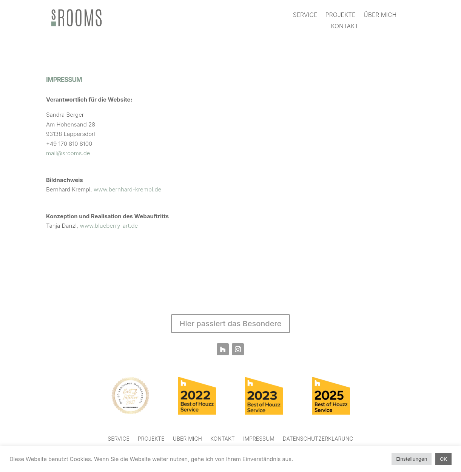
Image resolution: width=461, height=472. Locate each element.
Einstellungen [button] (411, 459)
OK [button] (443, 459)
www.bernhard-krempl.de (127, 189)
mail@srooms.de (68, 153)
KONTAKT (344, 26)
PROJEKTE (340, 15)
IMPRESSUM (258, 439)
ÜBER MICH (380, 15)
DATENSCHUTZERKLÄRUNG (318, 439)
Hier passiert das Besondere (230, 323)
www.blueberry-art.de (109, 225)
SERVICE (305, 15)
